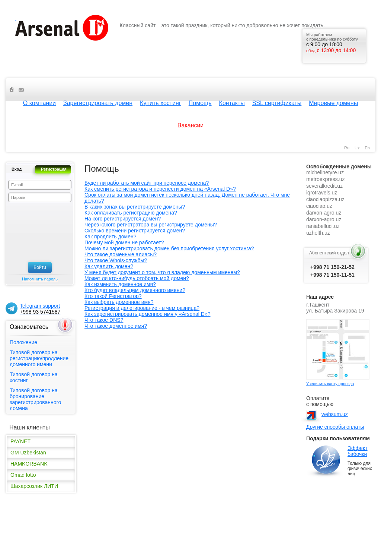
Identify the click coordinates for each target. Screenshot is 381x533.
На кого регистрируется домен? (122, 219)
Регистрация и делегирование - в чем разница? (141, 308)
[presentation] (38, 232)
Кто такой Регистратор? (113, 296)
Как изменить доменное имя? (120, 284)
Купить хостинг (160, 103)
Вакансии (190, 125)
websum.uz (334, 414)
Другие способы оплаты (335, 427)
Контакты (232, 103)
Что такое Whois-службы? (115, 260)
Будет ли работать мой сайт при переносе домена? (146, 183)
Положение (23, 342)
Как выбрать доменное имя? (118, 302)
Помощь (200, 103)
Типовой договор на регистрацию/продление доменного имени (39, 358)
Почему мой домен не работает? (124, 242)
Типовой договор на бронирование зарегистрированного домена (35, 399)
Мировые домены (333, 103)
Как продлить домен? (110, 236)
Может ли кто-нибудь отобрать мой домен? (136, 278)
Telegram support (40, 309)
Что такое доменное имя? (115, 326)
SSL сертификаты (277, 103)
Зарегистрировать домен (97, 103)
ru (346, 148)
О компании (39, 103)
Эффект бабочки (358, 451)
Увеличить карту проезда (330, 383)
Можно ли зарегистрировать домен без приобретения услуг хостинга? (169, 248)
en (367, 148)
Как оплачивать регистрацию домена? (130, 213)
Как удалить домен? (108, 266)
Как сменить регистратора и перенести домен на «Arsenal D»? (160, 189)
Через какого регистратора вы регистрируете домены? (150, 225)
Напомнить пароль (40, 279)
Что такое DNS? (103, 320)
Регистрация (54, 169)
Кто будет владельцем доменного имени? (134, 290)
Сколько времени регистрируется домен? (134, 231)
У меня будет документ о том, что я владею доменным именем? (162, 272)
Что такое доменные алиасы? (120, 254)
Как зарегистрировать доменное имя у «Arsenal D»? (147, 314)
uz (357, 148)
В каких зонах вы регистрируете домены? (134, 207)
